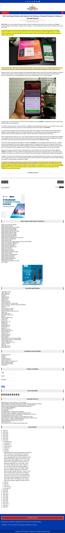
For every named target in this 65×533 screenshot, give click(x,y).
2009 (4, 505)
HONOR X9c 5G (5, 301)
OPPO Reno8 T (5, 337)
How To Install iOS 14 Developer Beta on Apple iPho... (17, 454)
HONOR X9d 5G (5, 294)
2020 (4, 440)
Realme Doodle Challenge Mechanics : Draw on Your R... (17, 471)
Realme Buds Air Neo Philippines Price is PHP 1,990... (17, 460)
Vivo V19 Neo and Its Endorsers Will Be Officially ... (16, 466)
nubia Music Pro (5, 297)
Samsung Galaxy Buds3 (7, 363)
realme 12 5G (4, 319)
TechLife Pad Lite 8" (6, 358)
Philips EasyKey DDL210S (7, 257)
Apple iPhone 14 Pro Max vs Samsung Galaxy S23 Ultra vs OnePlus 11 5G (19, 418)
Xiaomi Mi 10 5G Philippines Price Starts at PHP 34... (16, 461)
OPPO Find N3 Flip (5, 329)
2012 (4, 500)
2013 (4, 499)
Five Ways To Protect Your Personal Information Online (17, 475)
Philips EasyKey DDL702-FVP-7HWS (10, 227)
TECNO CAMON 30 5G (7, 317)
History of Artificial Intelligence (8, 407)
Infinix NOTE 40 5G (6, 313)
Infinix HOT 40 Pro (5, 346)
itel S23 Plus (4, 320)
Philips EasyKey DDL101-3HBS (8, 233)
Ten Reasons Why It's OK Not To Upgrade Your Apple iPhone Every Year (18, 414)
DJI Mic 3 (3, 357)
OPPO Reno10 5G (5, 331)
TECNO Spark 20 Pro (6, 340)
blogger (61, 187)
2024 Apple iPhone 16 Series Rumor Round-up (12, 411)
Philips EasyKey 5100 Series (8, 255)
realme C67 (4, 328)
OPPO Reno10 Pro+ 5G (7, 330)
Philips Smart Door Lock (7, 249)
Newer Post (5, 182)
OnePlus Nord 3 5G (6, 334)
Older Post (60, 182)
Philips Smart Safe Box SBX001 (9, 244)
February (6, 486)
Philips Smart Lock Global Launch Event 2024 (12, 237)
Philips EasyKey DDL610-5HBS (8, 232)
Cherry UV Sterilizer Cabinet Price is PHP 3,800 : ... (16, 469)
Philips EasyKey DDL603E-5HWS (9, 254)
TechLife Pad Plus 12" (6, 360)
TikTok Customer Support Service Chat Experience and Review (16, 406)
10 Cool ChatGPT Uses (6, 409)
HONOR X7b (4, 322)
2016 (4, 494)
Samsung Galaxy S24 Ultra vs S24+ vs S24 (11, 415)
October (6, 444)
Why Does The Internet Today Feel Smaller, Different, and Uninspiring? (18, 405)
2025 (4, 432)
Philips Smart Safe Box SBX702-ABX (10, 242)
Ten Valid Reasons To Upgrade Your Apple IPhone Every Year (16, 412)
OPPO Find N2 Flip (5, 421)
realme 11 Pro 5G (5, 343)
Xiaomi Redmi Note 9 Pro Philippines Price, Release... (17, 479)
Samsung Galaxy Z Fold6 (7, 308)
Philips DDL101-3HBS (6, 253)
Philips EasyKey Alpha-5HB (7, 245)
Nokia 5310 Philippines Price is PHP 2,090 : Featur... (16, 463)
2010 (4, 503)
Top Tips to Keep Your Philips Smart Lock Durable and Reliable (16, 241)
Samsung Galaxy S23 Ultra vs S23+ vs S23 (11, 420)
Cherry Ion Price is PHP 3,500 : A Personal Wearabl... (16, 474)
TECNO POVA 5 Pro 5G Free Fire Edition (11, 338)
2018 (4, 491)
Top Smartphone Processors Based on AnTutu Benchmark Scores (17, 416)
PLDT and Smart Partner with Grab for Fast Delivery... (17, 472)
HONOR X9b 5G (5, 326)
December (6, 441)
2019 (4, 489)
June (5, 451)
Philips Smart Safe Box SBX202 (9, 235)
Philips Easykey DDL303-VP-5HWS (9, 251)
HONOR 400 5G (5, 298)
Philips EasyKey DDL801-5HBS (8, 230)
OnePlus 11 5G (5, 333)
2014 (4, 497)
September (7, 446)
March (6, 485)
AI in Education (5, 410)
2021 (4, 438)
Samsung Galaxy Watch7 (7, 362)
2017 (4, 493)
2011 (4, 502)
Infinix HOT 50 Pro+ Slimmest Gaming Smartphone (13, 304)
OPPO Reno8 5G (5, 335)
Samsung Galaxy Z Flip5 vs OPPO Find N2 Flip (12, 419)
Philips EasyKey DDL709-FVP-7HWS (10, 260)
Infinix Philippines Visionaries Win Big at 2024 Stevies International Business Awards (21, 403)
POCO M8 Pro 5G (5, 293)
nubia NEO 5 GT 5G (6, 291)
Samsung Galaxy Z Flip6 (7, 310)
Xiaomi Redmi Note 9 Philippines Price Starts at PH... (16, 477)
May (5, 482)
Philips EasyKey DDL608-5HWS (9, 246)
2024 (4, 433)
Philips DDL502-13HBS (6, 226)
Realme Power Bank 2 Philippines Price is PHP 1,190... (17, 458)
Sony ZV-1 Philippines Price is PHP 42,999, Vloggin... (16, 468)
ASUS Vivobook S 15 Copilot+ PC (9, 361)
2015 (4, 496)
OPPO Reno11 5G (5, 325)
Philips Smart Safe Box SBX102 (9, 228)
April (5, 483)
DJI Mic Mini (4, 365)
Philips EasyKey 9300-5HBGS (8, 258)
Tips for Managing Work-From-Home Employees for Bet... (17, 457)
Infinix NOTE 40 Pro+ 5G (7, 315)
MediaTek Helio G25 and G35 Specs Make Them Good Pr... (18, 452)
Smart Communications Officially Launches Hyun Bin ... (17, 480)
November (6, 443)
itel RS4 (3, 316)
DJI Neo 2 (3, 356)
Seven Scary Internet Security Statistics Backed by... (16, 455)
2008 (4, 507)
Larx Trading (4, 262)
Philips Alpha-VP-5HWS (7, 259)
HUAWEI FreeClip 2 (6, 354)
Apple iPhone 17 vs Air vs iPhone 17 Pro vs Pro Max (13, 402)
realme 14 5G (4, 299)
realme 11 (3, 344)
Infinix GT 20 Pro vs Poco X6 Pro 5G (10, 311)
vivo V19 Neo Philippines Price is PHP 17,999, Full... (16, 465)
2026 (4, 430)
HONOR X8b (4, 324)
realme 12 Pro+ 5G (5, 321)
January (6, 488)
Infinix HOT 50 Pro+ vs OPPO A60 (9, 303)
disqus (56, 187)
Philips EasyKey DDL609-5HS (8, 239)
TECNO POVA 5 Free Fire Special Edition (11, 339)
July (5, 449)
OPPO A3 (3, 307)
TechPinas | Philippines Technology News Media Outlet (37, 531)
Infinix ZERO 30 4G (6, 347)
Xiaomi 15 (3, 295)
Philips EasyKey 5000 (6, 240)
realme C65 (4, 312)
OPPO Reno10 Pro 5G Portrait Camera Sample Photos (14, 423)
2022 (4, 436)
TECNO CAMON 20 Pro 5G (8, 342)
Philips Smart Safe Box (6, 248)
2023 (4, 435)
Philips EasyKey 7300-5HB (7, 250)
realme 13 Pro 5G (5, 306)
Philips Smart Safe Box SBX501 (9, 224)
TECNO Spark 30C (5, 302)
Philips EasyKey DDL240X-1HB (8, 236)
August (6, 447)
